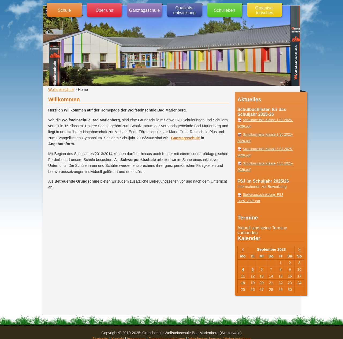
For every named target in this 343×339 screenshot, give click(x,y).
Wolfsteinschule (61, 89)
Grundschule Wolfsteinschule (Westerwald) (295, 46)
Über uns (104, 10)
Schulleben (224, 10)
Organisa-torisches (264, 10)
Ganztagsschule (144, 10)
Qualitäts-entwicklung (184, 10)
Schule (64, 10)
